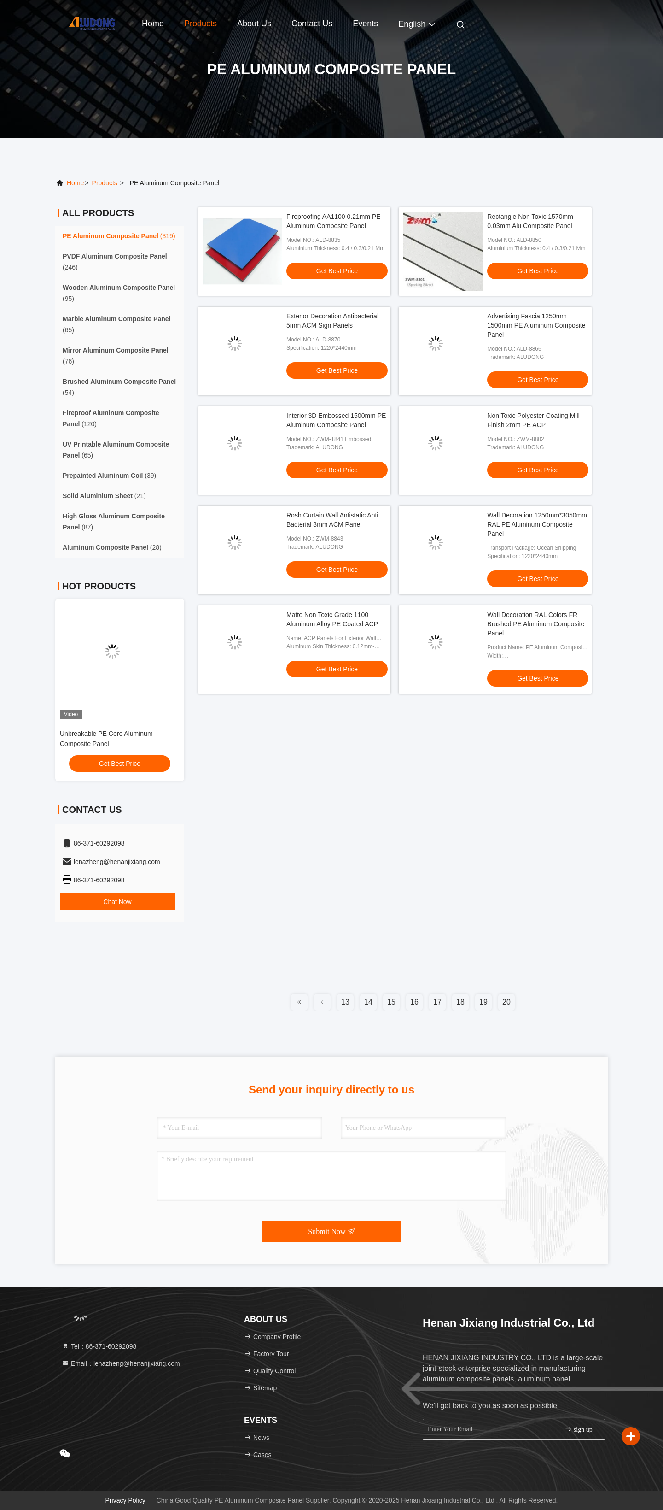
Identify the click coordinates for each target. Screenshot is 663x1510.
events (365, 23)
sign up (578, 1429)
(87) (114, 521)
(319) (119, 236)
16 (414, 1002)
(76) (116, 356)
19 (483, 1002)
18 (460, 1002)
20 (506, 1002)
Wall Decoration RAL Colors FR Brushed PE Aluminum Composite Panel (535, 624)
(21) (104, 495)
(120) (111, 418)
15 (391, 1002)
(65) (116, 324)
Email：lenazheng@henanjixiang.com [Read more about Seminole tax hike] (121, 1363)
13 (345, 1002)
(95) (119, 293)
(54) (119, 387)
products (104, 183)
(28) (112, 547)
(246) (115, 262)
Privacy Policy (125, 1500)
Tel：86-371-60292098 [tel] (99, 1346)
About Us (254, 23)
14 (368, 1002)
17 (437, 1002)
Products (200, 23)
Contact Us (311, 23)
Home (153, 23)
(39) (109, 475)
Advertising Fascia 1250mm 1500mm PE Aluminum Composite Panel (536, 325)
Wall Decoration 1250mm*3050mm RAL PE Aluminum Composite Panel (537, 524)
